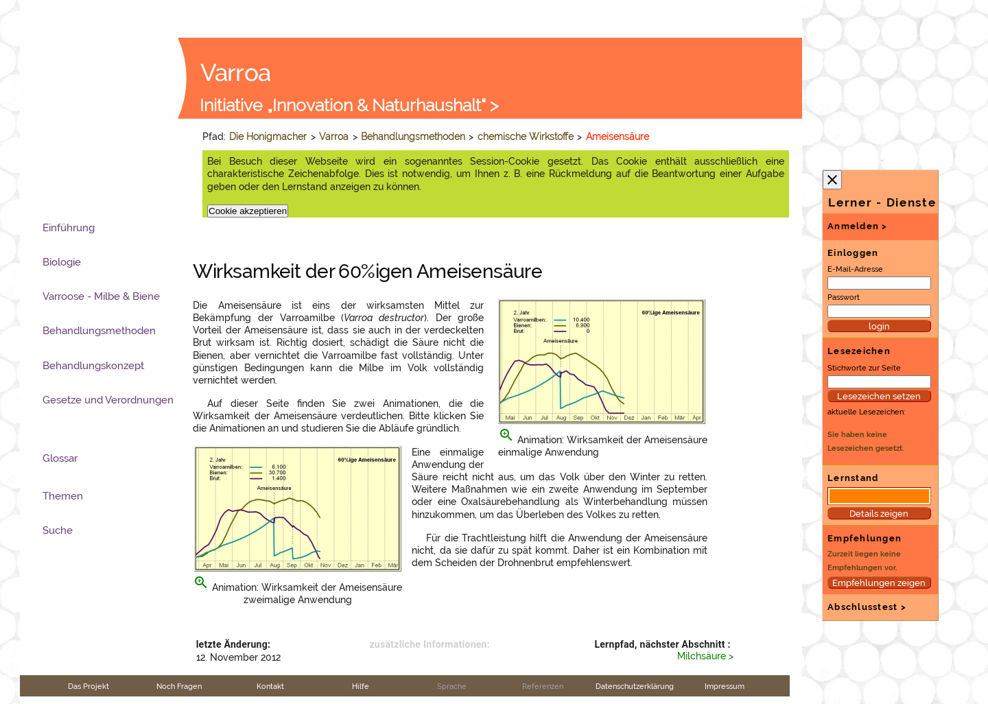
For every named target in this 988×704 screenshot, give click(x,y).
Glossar (60, 458)
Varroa (334, 136)
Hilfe (360, 686)
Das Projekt (88, 686)
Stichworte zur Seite (864, 368)
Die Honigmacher (268, 136)
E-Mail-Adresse (855, 269)
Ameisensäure (617, 136)
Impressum (724, 686)
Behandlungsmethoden (413, 136)
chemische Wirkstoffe (526, 136)
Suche (58, 530)
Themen (63, 496)
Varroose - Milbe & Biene (101, 296)
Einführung (69, 228)
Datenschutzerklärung (635, 686)
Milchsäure (701, 655)
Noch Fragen (179, 686)
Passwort (843, 297)
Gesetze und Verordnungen (108, 400)
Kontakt (270, 686)
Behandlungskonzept (93, 366)
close (832, 180)
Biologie (62, 262)
